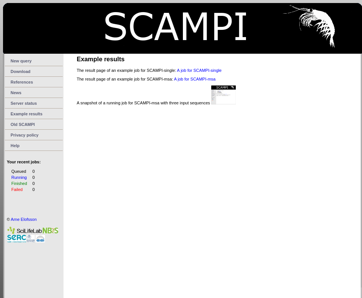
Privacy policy (25, 135)
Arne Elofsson (24, 219)
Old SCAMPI (23, 124)
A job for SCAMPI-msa (194, 79)
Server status (24, 103)
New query (21, 61)
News (16, 92)
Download (21, 71)
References (22, 82)
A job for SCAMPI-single (199, 70)
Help (15, 145)
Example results (26, 114)
